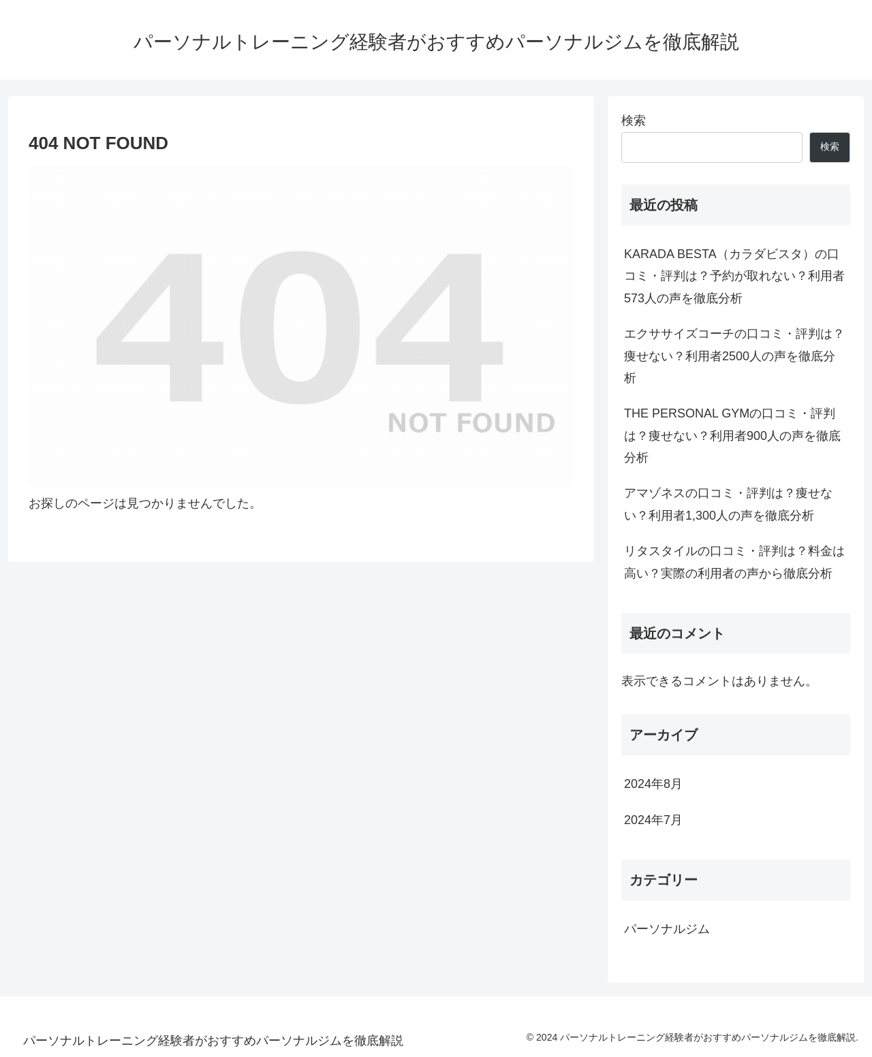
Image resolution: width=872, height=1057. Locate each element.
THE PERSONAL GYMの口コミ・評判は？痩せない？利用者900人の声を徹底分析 (732, 435)
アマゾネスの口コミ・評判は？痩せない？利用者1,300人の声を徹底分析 (728, 504)
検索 (633, 120)
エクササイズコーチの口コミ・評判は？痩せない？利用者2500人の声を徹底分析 (734, 356)
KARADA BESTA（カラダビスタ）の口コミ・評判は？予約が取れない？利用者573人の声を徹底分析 (734, 276)
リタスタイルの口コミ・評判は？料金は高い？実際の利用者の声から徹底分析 (734, 562)
